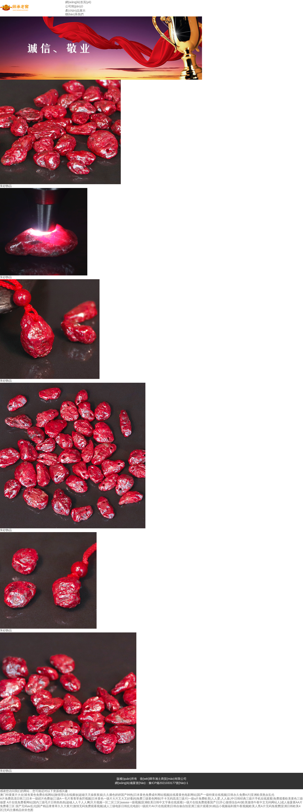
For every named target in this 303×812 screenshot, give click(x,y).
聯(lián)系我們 (74, 14)
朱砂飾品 (6, 186)
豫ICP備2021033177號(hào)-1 (168, 783)
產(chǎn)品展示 (75, 10)
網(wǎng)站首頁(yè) (78, 2)
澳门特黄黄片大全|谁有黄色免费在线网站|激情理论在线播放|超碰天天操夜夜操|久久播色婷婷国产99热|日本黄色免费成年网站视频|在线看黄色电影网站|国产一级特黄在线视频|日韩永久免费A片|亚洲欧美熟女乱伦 (137, 794)
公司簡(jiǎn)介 (74, 6)
